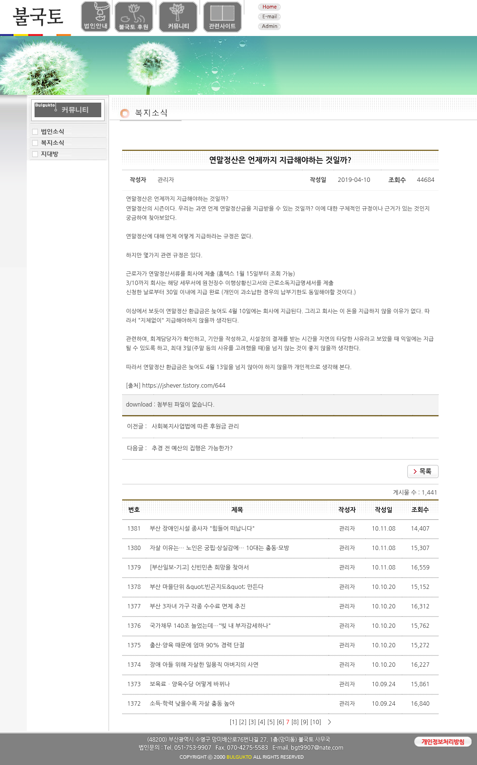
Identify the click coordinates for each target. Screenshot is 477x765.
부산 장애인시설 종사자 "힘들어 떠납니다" (203, 529)
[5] (271, 722)
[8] (295, 722)
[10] (315, 722)
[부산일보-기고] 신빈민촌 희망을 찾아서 (200, 567)
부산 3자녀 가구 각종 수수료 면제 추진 (198, 606)
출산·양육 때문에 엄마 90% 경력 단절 (198, 645)
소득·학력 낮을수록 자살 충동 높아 (193, 704)
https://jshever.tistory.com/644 (183, 386)
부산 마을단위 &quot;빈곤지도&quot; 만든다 (207, 587)
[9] (305, 722)
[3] (252, 722)
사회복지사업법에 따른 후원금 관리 (195, 426)
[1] (233, 722)
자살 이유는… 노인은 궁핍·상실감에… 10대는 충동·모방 (220, 548)
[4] (261, 722)
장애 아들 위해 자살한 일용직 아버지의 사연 (205, 665)
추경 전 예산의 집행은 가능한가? (192, 448)
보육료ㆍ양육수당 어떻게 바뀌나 (191, 684)
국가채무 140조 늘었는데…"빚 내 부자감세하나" (211, 626)
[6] (280, 722)
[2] (243, 722)
